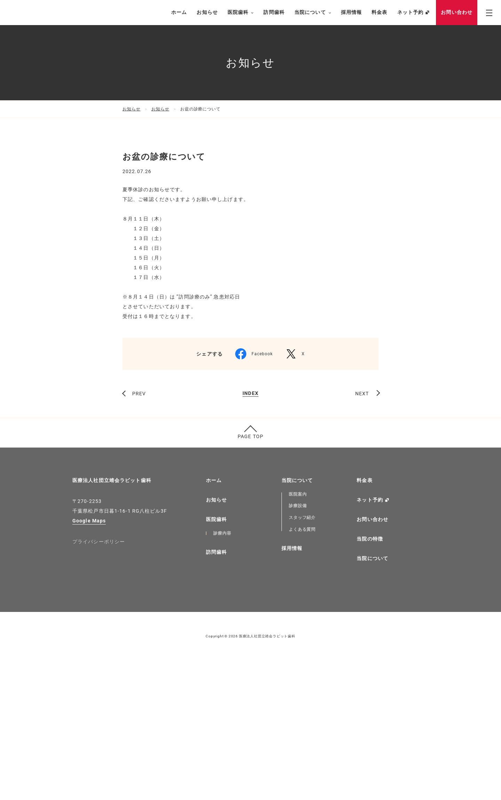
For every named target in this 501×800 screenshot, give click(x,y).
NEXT (362, 532)
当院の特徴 (370, 678)
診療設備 (298, 645)
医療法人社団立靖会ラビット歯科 (111, 619)
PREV (139, 532)
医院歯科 (241, 12)
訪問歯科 (273, 12)
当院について (312, 12)
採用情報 (351, 12)
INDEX (250, 532)
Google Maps (89, 660)
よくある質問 (302, 668)
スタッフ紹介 (302, 656)
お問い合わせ (456, 12)
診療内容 (222, 672)
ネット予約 (410, 12)
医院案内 (298, 633)
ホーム (179, 12)
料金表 (379, 12)
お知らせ (207, 12)
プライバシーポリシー (98, 681)
